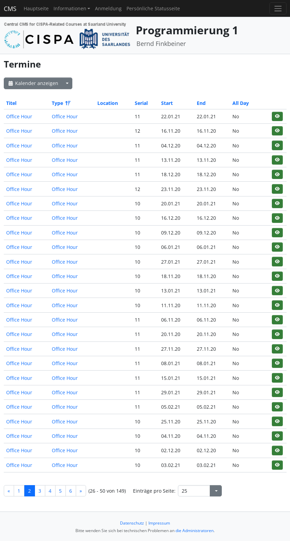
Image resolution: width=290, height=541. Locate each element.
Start (167, 103)
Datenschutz (132, 523)
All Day (240, 103)
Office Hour (19, 116)
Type (61, 103)
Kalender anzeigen (33, 83)
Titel (11, 103)
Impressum (159, 523)
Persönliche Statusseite (153, 8)
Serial (141, 103)
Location (107, 103)
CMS (10, 8)
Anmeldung (108, 8)
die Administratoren (195, 530)
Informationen (69, 8)
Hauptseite (36, 8)
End (201, 103)
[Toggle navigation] (277, 8)
